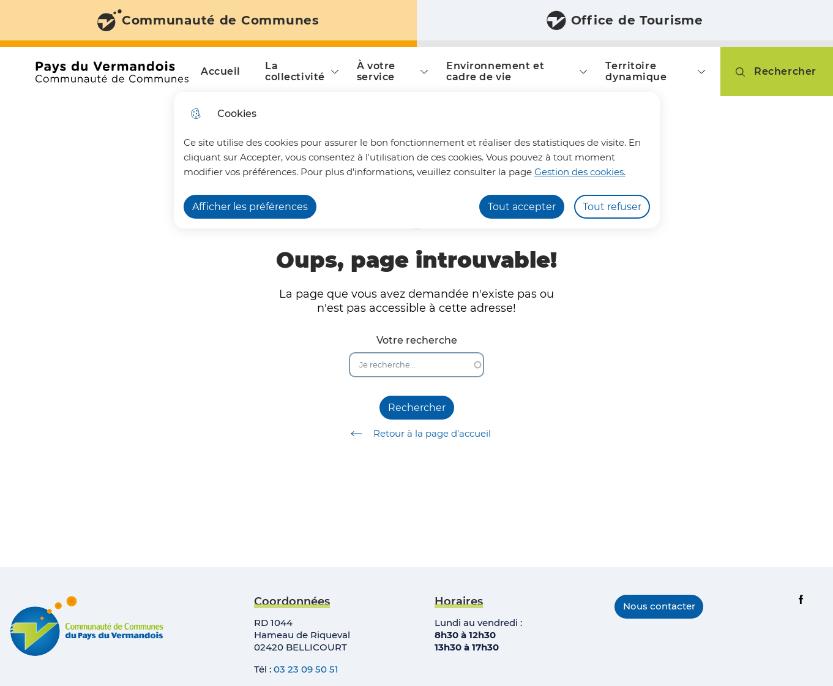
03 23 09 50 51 (306, 669)
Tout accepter (522, 207)
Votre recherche (416, 340)
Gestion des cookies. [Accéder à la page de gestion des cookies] (580, 172)
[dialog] (417, 160)
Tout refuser (612, 207)
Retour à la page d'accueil (416, 434)
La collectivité (295, 71)
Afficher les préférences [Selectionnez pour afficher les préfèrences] (250, 207)
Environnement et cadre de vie (495, 71)
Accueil (221, 71)
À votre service (376, 71)
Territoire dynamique (636, 71)
